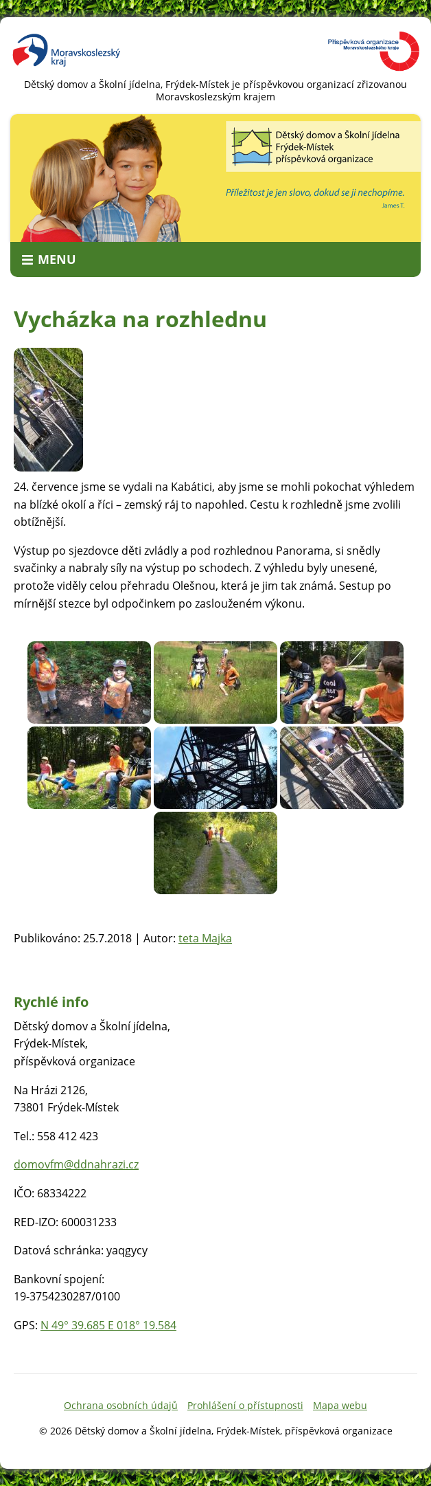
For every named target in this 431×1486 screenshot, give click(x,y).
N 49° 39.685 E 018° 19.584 (108, 1325)
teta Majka (205, 938)
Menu (57, 259)
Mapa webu (340, 1405)
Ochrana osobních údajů (121, 1405)
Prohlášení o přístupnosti (245, 1405)
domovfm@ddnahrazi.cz (76, 1164)
